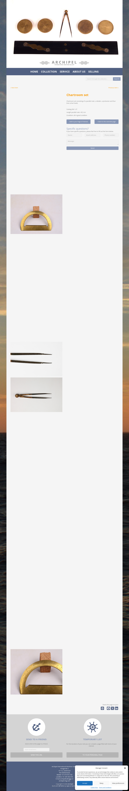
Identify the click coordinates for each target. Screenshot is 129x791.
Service (65, 71)
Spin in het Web (72, 786)
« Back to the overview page (106, 122)
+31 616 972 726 (67, 775)
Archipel (70, 784)
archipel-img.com (64, 781)
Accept (84, 783)
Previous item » (113, 88)
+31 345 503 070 (67, 777)
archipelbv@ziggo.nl (66, 779)
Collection (49, 71)
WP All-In (61, 786)
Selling (93, 71)
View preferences (118, 783)
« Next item (14, 88)
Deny (101, 783)
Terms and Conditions (105, 787)
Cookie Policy (94, 787)
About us (79, 71)
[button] (125, 768)
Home (34, 71)
